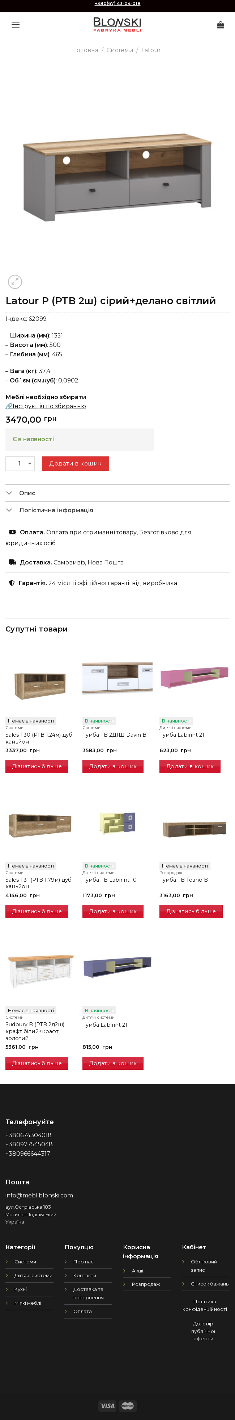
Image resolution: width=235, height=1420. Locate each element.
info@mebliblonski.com (39, 1195)
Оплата (82, 1311)
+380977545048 (29, 1144)
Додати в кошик (75, 463)
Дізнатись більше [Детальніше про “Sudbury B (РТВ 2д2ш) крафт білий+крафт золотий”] (37, 1063)
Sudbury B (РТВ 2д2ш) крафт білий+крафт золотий (34, 1031)
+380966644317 (27, 1153)
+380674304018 (28, 1135)
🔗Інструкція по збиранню (45, 406)
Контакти (84, 1275)
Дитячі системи (33, 1275)
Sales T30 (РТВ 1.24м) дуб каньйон (38, 738)
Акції (137, 1271)
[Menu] (16, 24)
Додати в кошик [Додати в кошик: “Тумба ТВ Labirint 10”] (113, 911)
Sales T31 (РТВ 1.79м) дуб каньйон (38, 883)
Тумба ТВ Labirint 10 (109, 880)
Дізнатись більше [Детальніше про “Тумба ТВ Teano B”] (191, 911)
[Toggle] (12, 494)
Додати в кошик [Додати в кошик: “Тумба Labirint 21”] (190, 766)
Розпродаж (146, 1284)
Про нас (83, 1261)
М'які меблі (27, 1303)
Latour (151, 50)
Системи (120, 50)
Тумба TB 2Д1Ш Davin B (114, 735)
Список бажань (209, 1284)
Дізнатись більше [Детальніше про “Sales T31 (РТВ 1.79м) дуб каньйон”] (37, 911)
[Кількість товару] (19, 463)
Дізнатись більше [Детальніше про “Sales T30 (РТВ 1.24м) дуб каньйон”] (37, 766)
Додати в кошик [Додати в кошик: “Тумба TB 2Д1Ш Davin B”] (113, 766)
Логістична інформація (49, 511)
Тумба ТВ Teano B (183, 880)
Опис (20, 494)
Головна (86, 50)
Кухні (20, 1289)
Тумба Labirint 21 (181, 735)
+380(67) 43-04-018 (118, 3)
